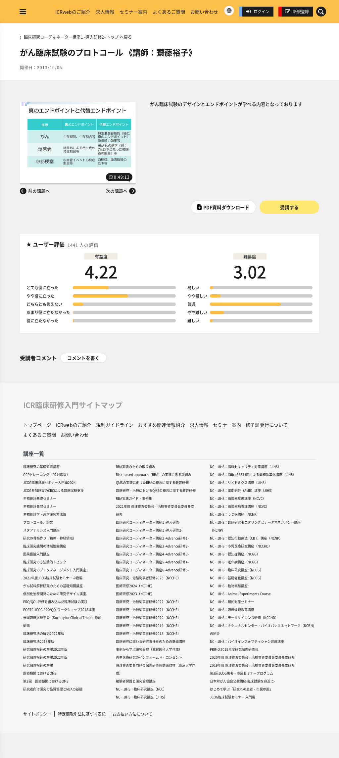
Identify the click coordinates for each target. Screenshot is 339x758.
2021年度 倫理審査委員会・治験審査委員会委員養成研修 (155, 510)
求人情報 (105, 11)
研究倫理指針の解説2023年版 (45, 649)
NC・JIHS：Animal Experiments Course (240, 593)
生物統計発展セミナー (39, 506)
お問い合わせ (204, 11)
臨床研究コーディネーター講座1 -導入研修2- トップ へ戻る (78, 37)
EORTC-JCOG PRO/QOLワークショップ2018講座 (59, 609)
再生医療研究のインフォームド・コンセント (149, 657)
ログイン (257, 11)
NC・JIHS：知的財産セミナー (232, 601)
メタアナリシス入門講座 (41, 530)
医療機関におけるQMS (40, 673)
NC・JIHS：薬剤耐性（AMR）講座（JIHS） (242, 490)
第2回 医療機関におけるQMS (46, 681)
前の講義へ (39, 191)
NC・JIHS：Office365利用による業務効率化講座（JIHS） (253, 474)
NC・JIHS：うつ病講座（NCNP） (235, 514)
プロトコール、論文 (38, 522)
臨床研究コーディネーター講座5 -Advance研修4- (152, 561)
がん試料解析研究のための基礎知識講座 (53, 585)
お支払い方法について (132, 714)
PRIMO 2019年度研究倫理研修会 (234, 649)
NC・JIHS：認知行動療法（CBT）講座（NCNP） (246, 538)
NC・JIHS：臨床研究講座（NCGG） (236, 569)
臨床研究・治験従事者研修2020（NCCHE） (148, 617)
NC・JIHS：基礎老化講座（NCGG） (236, 577)
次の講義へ (116, 191)
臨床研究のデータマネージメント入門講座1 (55, 569)
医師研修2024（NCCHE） (135, 585)
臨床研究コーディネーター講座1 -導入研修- (148, 522)
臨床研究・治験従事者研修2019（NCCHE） (148, 625)
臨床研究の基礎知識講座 (41, 466)
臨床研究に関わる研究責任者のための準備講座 (150, 641)
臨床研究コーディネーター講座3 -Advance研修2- (152, 546)
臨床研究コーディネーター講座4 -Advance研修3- (152, 553)
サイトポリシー (37, 714)
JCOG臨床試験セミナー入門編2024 (49, 482)
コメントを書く (83, 358)
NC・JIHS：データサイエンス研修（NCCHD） (244, 617)
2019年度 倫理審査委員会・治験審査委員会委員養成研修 (252, 665)
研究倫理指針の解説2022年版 (45, 657)
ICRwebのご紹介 (72, 11)
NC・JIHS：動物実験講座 (229, 585)
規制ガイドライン (114, 424)
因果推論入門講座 (36, 553)
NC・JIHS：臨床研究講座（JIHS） (141, 696)
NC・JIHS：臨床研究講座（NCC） (141, 689)
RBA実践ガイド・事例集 (134, 498)
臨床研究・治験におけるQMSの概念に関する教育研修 (156, 490)
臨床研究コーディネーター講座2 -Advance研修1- (152, 538)
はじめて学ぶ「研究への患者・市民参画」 (241, 689)
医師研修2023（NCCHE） (135, 593)
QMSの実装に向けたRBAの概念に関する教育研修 (152, 482)
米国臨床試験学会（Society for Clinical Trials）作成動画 (62, 621)
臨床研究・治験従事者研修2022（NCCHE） (148, 601)
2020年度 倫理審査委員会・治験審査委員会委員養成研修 (252, 657)
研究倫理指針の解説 (38, 665)
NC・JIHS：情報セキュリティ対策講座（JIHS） (245, 466)
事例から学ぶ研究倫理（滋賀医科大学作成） (149, 649)
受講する (289, 207)
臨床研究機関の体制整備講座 (44, 546)
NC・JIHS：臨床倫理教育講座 (232, 609)
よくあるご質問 (169, 11)
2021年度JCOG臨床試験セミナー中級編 (52, 577)
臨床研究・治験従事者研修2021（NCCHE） (148, 609)
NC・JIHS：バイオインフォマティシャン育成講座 (247, 641)
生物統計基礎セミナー (39, 498)
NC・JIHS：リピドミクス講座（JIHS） (239, 482)
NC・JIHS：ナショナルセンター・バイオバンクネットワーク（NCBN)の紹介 (262, 629)
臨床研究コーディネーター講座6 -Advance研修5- (152, 569)
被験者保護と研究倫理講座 (136, 681)
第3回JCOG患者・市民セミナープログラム (241, 673)
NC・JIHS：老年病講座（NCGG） (235, 561)
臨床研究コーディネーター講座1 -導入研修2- (149, 530)
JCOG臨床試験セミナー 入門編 (232, 696)
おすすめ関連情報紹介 (161, 424)
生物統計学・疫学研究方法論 (44, 514)
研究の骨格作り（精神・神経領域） (49, 538)
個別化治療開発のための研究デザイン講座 (54, 593)
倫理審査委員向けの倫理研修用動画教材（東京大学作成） (155, 669)
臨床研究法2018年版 (38, 641)
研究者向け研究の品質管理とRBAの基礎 (52, 689)
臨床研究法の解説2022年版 (43, 633)
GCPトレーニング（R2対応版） (46, 474)
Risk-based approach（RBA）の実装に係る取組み (153, 474)
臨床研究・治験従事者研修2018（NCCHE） (148, 633)
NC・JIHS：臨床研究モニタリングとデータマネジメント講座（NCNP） (255, 526)
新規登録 (297, 11)
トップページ (37, 424)
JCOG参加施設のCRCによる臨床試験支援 (53, 490)
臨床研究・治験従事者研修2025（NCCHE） (148, 577)
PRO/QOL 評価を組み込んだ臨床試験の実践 (55, 601)
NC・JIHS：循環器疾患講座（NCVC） (238, 498)
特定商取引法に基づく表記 (82, 714)
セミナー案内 (133, 11)
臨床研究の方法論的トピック (44, 561)
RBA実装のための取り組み (135, 466)
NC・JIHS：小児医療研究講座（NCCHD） (241, 546)
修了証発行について (267, 424)
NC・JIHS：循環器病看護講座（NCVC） (239, 506)
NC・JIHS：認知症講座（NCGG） (235, 553)
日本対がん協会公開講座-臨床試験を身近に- (242, 681)
